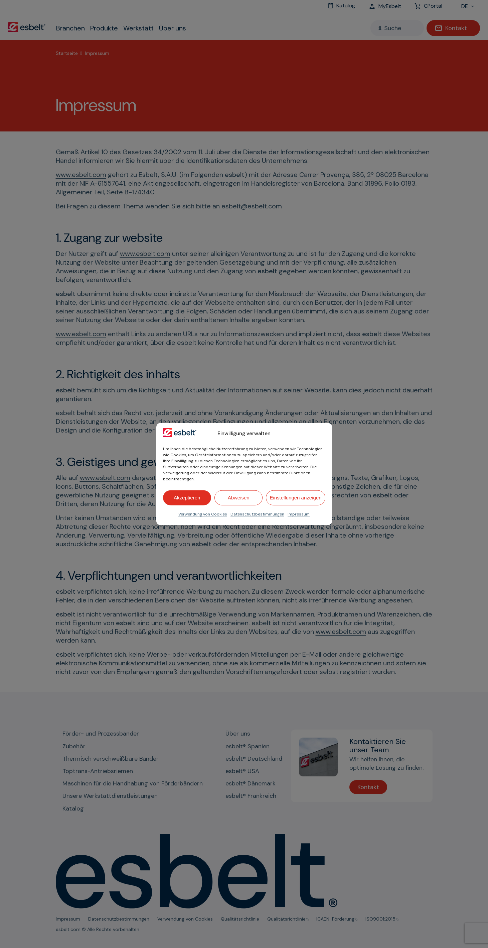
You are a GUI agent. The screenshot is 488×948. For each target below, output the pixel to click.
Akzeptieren (187, 497)
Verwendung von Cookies (202, 513)
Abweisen (239, 497)
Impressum (299, 513)
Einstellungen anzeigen (295, 497)
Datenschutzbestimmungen (257, 513)
